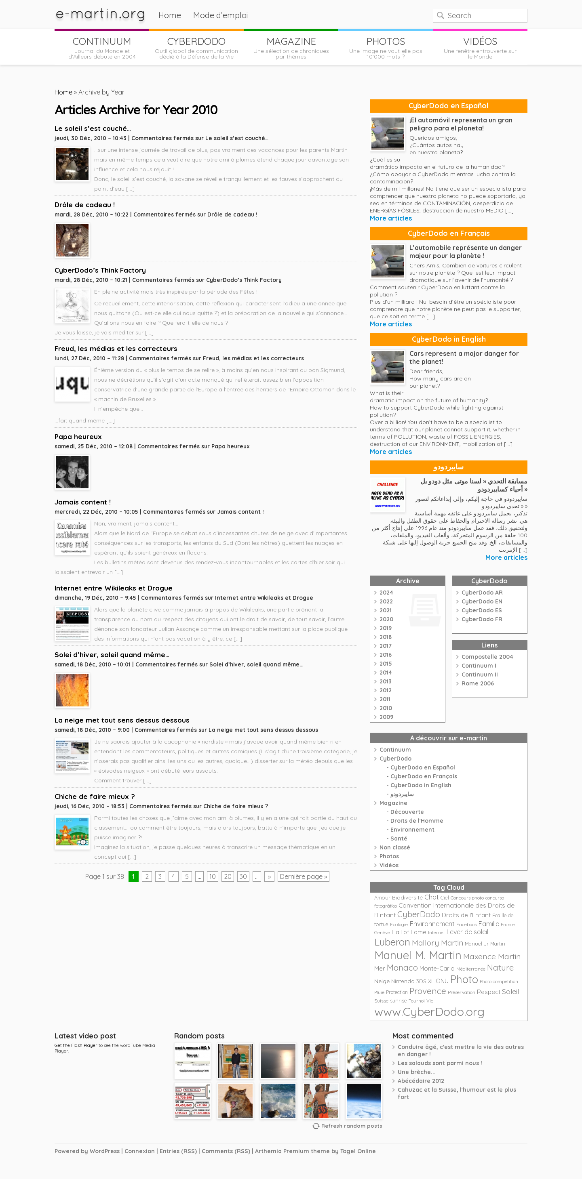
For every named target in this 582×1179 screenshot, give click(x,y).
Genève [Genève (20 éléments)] (382, 932)
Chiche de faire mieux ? (95, 796)
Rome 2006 (478, 683)
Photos (389, 856)
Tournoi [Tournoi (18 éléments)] (417, 1001)
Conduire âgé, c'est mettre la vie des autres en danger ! (461, 1050)
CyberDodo (395, 758)
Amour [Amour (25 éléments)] (382, 897)
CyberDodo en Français (449, 233)
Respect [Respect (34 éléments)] (488, 992)
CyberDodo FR (482, 619)
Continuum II (480, 674)
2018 (386, 637)
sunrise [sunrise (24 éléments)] (398, 1000)
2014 (386, 672)
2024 (386, 592)
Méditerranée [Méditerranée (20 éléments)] (470, 969)
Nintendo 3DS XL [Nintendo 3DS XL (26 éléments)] (412, 981)
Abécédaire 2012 (421, 1080)
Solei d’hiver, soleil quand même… (112, 654)
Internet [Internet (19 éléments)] (436, 932)
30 (243, 876)
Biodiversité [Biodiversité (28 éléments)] (407, 897)
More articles (391, 218)
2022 (386, 601)
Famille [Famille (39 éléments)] (489, 924)
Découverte (407, 811)
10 (212, 876)
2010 (386, 708)
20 (228, 876)
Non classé (395, 847)
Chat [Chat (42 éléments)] (431, 897)
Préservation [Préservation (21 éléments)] (461, 992)
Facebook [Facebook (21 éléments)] (466, 924)
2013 (386, 681)
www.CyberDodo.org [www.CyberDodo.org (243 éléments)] (429, 1011)
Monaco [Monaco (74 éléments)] (402, 967)
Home (169, 15)
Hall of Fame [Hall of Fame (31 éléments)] (409, 932)
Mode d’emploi (220, 15)
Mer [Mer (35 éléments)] (379, 968)
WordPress (105, 1151)
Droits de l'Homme (416, 820)
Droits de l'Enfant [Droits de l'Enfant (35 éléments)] (466, 915)
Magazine (393, 803)
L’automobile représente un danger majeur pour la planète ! (465, 252)
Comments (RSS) (226, 1151)
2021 (386, 610)
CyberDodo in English (449, 339)
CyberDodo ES (482, 610)
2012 (386, 690)
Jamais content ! (83, 502)
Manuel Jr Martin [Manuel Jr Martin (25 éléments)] (485, 943)
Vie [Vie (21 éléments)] (429, 1001)
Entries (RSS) (178, 1151)
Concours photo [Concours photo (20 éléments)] (467, 898)
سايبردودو (449, 466)
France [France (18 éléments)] (508, 924)
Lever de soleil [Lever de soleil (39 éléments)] (467, 932)
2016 (386, 654)
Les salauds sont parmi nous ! (440, 1063)
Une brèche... (417, 1072)
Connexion (139, 1151)
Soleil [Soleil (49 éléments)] (510, 991)
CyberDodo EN (482, 601)
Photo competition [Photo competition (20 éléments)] (499, 981)
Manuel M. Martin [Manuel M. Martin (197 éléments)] (418, 955)
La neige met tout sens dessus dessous (122, 720)
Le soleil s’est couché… (93, 128)
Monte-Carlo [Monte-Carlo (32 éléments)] (437, 968)
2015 (386, 663)
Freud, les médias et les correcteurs (116, 348)
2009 (386, 717)
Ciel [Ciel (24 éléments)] (445, 897)
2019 (386, 628)
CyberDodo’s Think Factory (100, 270)
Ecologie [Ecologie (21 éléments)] (399, 924)
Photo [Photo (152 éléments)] (464, 979)
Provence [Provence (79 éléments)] (427, 991)
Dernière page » (303, 876)
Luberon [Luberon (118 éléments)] (392, 942)
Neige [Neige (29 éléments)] (382, 981)
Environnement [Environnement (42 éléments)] (432, 923)
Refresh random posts (351, 1125)
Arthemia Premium (282, 1151)
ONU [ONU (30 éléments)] (442, 981)
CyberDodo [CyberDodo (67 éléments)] (418, 914)
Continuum (395, 749)
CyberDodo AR (482, 592)
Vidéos (389, 865)
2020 (386, 619)
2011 (385, 699)
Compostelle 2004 (487, 656)
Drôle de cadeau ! (85, 204)
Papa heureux (78, 436)
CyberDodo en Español (449, 105)
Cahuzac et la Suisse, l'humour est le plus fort (457, 1093)
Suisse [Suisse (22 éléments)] (381, 1001)
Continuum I (479, 665)
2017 (386, 645)
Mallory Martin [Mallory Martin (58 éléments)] (437, 943)
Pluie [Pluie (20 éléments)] (379, 992)
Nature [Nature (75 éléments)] (500, 967)
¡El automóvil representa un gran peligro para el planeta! (460, 124)
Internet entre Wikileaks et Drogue (114, 588)
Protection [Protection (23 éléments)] (397, 992)
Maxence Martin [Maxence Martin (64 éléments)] (492, 956)
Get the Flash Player (76, 1045)
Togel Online (358, 1151)
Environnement (412, 829)
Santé (398, 838)
